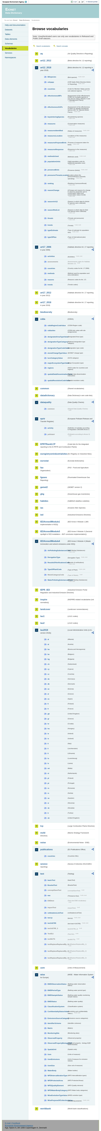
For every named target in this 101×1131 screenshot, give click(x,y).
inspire (43, 599)
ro (48, 788)
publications (46, 849)
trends (50, 225)
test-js (49, 918)
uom (42, 968)
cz (48, 674)
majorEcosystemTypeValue (57, 363)
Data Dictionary (24, 20)
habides (44, 501)
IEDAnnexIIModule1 (50, 522)
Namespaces (10, 57)
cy (48, 669)
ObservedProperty (54, 1038)
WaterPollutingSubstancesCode (57, 580)
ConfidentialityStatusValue (57, 1011)
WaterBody (51, 1071)
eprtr (42, 419)
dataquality (45, 402)
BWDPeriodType (53, 990)
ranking (50, 183)
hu (48, 729)
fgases (43, 477)
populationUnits (53, 162)
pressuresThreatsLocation (57, 175)
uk (48, 818)
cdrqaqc (50, 82)
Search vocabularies (43, 46)
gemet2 (44, 487)
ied (41, 515)
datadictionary (47, 395)
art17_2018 (45, 302)
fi (48, 704)
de (48, 679)
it (48, 744)
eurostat (44, 461)
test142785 (51, 923)
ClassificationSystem (55, 1006)
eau (48, 895)
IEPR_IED (45, 590)
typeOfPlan (51, 237)
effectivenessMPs (54, 96)
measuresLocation (54, 136)
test (42, 874)
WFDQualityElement (55, 1086)
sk (48, 808)
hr (48, 724)
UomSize (51, 1066)
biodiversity (46, 312)
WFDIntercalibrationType (57, 1076)
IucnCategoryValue (55, 358)
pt (48, 783)
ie (48, 734)
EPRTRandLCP (47, 444)
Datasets (8, 30)
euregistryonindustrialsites (53, 454)
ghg (42, 494)
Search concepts (62, 46)
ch (48, 664)
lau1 (42, 616)
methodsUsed (53, 156)
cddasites (51, 330)
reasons (50, 280)
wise (42, 974)
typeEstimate (52, 230)
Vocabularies (11, 48)
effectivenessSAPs (55, 107)
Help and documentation (15, 25)
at (48, 644)
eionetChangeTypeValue (57, 353)
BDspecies (51, 77)
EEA (16, 2)
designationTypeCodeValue (57, 348)
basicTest (51, 880)
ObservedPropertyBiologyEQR (57, 1043)
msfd (42, 833)
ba (48, 649)
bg (48, 659)
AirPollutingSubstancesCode (57, 550)
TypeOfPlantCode (54, 569)
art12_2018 (45, 67)
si (48, 803)
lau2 (42, 623)
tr (48, 813)
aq (41, 54)
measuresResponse (55, 149)
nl (48, 773)
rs (48, 793)
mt (48, 768)
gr (48, 719)
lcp (41, 826)
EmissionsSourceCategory (57, 1018)
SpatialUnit (51, 1049)
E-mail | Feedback (12, 1123)
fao (41, 468)
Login (75, 1)
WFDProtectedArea (55, 1081)
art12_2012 (45, 60)
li (47, 749)
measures (51, 124)
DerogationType (53, 557)
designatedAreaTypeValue (57, 337)
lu (48, 758)
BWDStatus (52, 1001)
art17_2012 (45, 293)
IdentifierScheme (54, 1023)
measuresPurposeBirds (56, 143)
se (48, 798)
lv (48, 763)
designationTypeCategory (57, 342)
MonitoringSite (53, 1033)
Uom (49, 1054)
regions (50, 368)
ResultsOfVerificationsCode (57, 563)
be (48, 654)
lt (48, 753)
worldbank (45, 1109)
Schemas (9, 44)
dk (48, 684)
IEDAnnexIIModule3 (50, 531)
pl (48, 778)
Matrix (49, 1028)
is (48, 739)
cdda (42, 319)
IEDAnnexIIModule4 (50, 541)
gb (48, 714)
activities (51, 256)
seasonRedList (53, 210)
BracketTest (52, 885)
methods (50, 273)
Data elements (11, 39)
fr (48, 709)
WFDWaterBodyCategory (57, 1090)
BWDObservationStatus (56, 984)
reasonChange (53, 190)
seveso (43, 864)
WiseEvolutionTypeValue (57, 1095)
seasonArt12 (52, 202)
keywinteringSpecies (55, 117)
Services (8, 53)
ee (48, 689)
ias (41, 508)
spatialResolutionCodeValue (57, 380)
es (48, 699)
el (48, 694)
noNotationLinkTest (55, 913)
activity (50, 428)
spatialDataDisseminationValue (57, 374)
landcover (45, 609)
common (44, 388)
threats (50, 218)
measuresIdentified (55, 131)
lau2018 (44, 630)
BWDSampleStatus (55, 995)
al (48, 639)
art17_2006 (45, 247)
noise (43, 842)
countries (51, 89)
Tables (7, 34)
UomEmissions (53, 1059)
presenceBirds (53, 170)
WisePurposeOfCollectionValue (57, 1100)
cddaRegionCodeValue (56, 325)
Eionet (15, 20)
